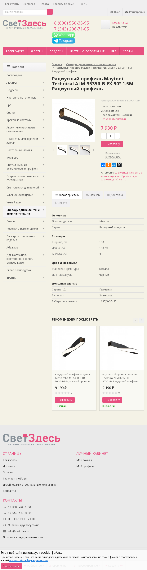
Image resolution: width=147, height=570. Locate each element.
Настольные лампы (19, 150)
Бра (113, 51)
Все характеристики (113, 119)
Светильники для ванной (23, 187)
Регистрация (135, 12)
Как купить (12, 4)
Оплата (44, 4)
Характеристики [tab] (67, 195)
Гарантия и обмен (64, 4)
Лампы (11, 221)
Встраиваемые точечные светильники (23, 178)
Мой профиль (85, 466)
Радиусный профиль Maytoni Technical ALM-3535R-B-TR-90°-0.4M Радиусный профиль (72, 378)
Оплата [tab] (61, 203)
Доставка (29, 4)
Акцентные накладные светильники (21, 129)
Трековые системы (19, 120)
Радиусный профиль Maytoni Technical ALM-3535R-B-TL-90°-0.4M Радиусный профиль (120, 378)
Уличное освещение (20, 195)
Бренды (11, 277)
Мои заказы (84, 460)
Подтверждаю (11, 566)
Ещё (83, 4)
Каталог (15, 67)
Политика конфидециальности (23, 537)
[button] (135, 320)
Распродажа (15, 51)
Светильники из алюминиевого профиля (22, 166)
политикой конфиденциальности (28, 560)
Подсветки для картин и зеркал (22, 140)
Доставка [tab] (115, 195)
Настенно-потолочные (87, 51)
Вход (115, 12)
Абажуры (12, 247)
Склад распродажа (19, 270)
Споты (128, 51)
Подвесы (56, 51)
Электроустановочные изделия (21, 238)
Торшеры (13, 157)
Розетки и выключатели (22, 228)
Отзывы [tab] (93, 195)
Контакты (9, 491)
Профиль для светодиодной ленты (119, 177)
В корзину (111, 144)
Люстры (37, 51)
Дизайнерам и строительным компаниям (29, 484)
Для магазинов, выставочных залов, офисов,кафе (20, 258)
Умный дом (14, 202)
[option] (62, 149)
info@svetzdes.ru (18, 531)
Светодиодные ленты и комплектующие (23, 211)
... (140, 51)
